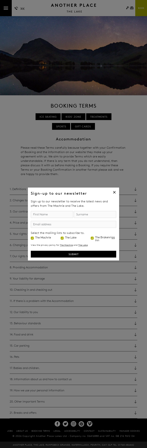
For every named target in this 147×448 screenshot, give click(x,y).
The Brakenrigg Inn (105, 239)
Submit (74, 254)
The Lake (70, 237)
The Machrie (43, 237)
